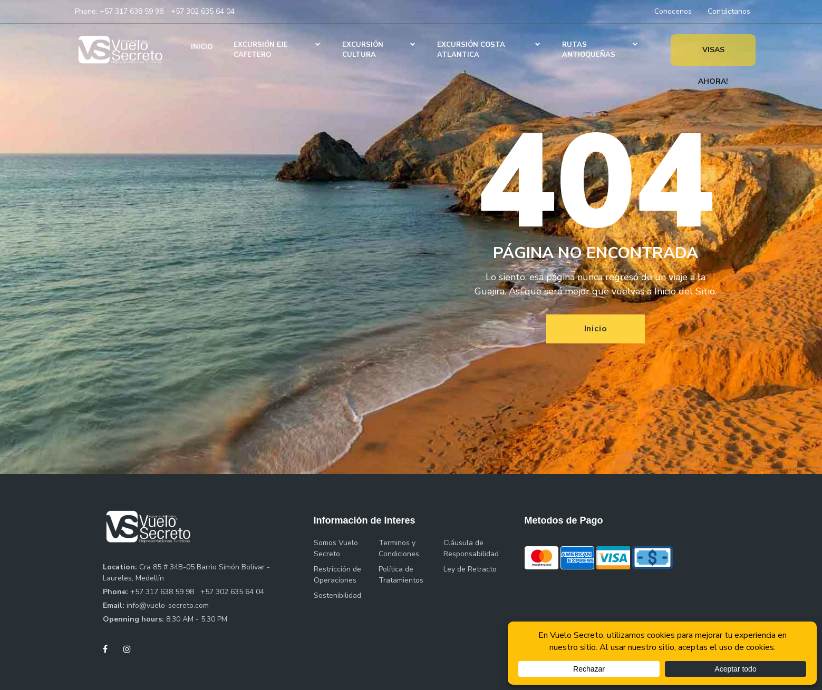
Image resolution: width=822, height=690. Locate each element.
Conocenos (673, 11)
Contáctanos (729, 11)
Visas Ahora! (713, 55)
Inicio (201, 47)
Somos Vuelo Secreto (336, 548)
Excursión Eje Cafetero (261, 50)
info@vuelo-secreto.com (168, 605)
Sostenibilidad (337, 595)
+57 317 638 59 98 (131, 11)
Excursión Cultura (362, 50)
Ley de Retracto (470, 569)
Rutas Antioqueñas (588, 50)
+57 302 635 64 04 (203, 11)
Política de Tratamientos (401, 574)
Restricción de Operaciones (337, 574)
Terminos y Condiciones (399, 548)
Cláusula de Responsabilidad (471, 548)
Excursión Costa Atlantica (471, 50)
